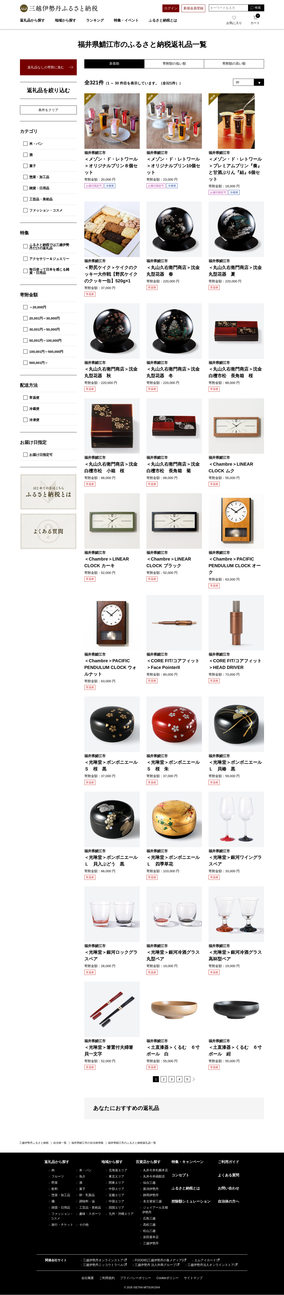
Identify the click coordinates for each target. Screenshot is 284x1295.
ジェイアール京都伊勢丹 (153, 1210)
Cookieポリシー (167, 1278)
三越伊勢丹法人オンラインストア (209, 1265)
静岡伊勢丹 (149, 1195)
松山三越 (147, 1231)
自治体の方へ (228, 1201)
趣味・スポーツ (88, 1214)
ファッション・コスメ (43, 210)
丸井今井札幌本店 (153, 1170)
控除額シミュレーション (191, 1201)
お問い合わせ (228, 1188)
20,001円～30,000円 (41, 318)
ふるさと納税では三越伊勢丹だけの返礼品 (46, 246)
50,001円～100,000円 (42, 340)
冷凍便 (31, 420)
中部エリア (114, 1189)
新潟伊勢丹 (149, 1189)
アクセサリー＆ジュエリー (46, 259)
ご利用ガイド (228, 1162)
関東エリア (114, 1183)
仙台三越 (147, 1183)
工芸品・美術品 (38, 199)
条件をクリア (48, 110)
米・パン (33, 144)
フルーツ (56, 1177)
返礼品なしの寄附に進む (46, 67)
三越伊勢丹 (149, 1243)
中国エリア (114, 1201)
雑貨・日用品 (36, 188)
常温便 (31, 397)
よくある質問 (228, 1175)
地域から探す (65, 20)
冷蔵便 (31, 409)
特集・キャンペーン (187, 1162)
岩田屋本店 (149, 1237)
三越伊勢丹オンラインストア (101, 1260)
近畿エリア (114, 1195)
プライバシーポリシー (135, 1278)
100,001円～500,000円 (43, 351)
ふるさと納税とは (163, 20)
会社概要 (87, 1278)
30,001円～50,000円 (41, 329)
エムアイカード (203, 1260)
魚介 (80, 1177)
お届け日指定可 (38, 455)
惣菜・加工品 (36, 177)
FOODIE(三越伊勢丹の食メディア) (157, 1260)
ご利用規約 (107, 1278)
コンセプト (180, 1175)
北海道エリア (116, 1170)
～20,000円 (34, 307)
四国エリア (114, 1208)
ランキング (95, 20)
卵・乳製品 (85, 1195)
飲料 (53, 1189)
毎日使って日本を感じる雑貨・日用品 (46, 271)
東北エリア (114, 1177)
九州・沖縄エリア (119, 1214)
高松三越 (147, 1225)
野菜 (53, 1183)
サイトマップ (193, 1278)
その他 (82, 1225)
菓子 (29, 166)
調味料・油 (85, 1201)
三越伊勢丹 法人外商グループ (154, 1265)
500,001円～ (35, 363)
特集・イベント (126, 20)
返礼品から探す (32, 20)
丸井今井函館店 (152, 1177)
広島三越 (147, 1219)
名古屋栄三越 (150, 1201)
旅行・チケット (60, 1225)
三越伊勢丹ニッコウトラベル (101, 1265)
